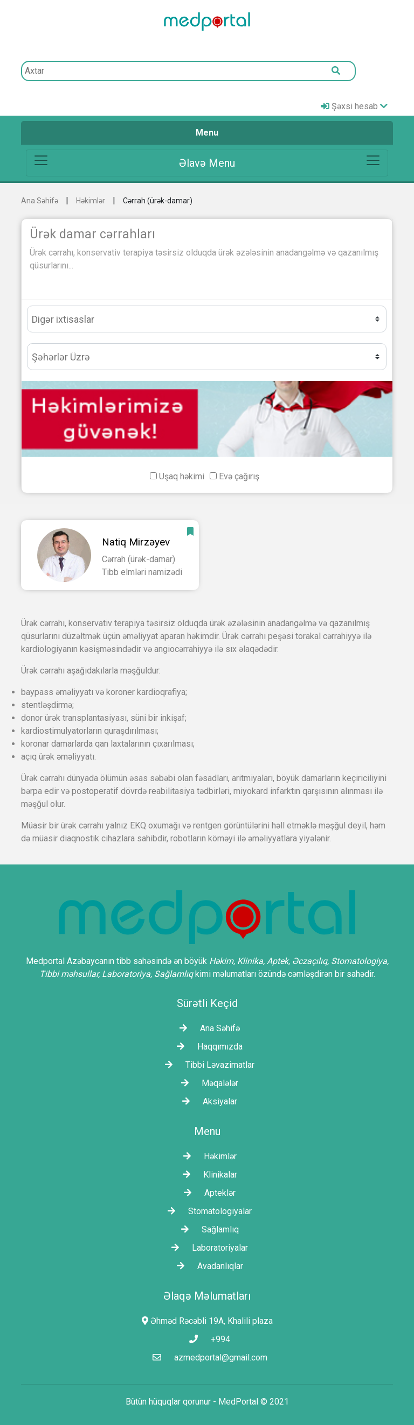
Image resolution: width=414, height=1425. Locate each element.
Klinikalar (207, 1174)
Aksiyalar (207, 1101)
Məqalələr (207, 1083)
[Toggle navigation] (207, 163)
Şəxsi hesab (354, 106)
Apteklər (207, 1193)
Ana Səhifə (39, 200)
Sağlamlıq (207, 1229)
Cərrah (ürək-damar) (157, 200)
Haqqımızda (207, 1046)
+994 (207, 1339)
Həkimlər (90, 200)
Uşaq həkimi (181, 476)
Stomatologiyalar (207, 1211)
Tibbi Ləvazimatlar (207, 1065)
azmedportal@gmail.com (207, 1357)
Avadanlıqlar (207, 1266)
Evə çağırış (239, 476)
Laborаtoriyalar (207, 1248)
